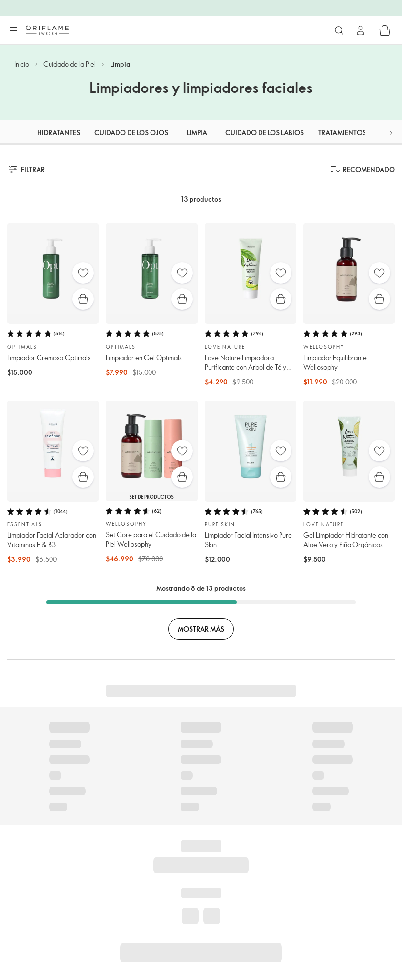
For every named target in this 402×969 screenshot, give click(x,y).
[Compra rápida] (83, 299)
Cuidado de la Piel (69, 64)
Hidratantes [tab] (58, 132)
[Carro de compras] (385, 30)
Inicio (21, 64)
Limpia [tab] (197, 132)
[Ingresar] (360, 30)
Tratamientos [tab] (342, 132)
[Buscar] (339, 30)
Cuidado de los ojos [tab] (131, 132)
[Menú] (13, 31)
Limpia (120, 64)
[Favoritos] (83, 273)
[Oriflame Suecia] (47, 30)
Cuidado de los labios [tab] (264, 132)
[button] (390, 132)
